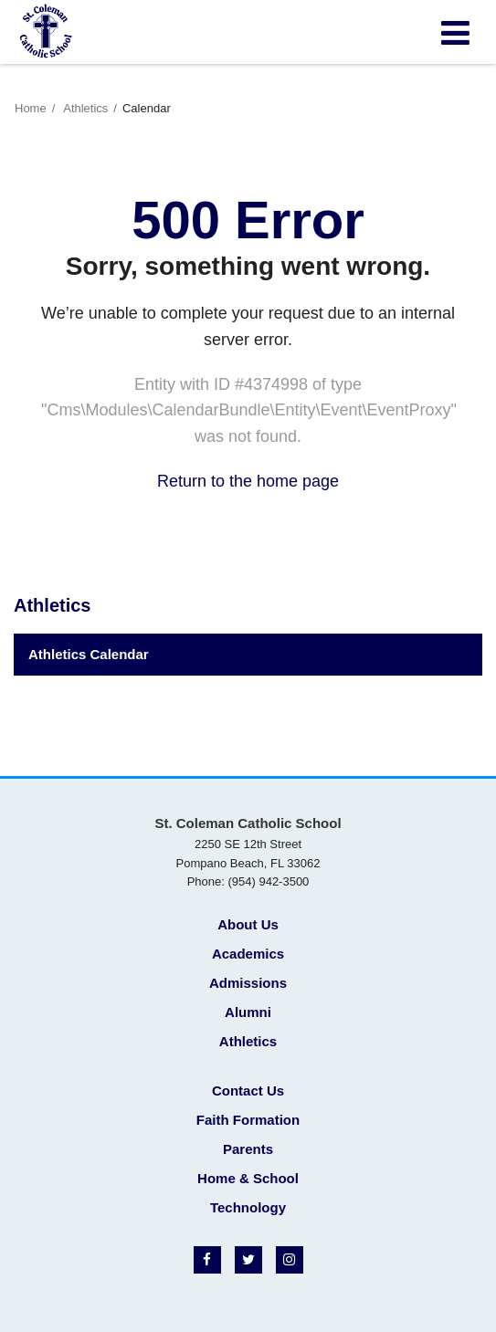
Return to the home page (248, 481)
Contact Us (248, 1090)
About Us (248, 924)
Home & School (248, 1178)
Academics (248, 953)
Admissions (248, 983)
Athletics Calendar (88, 654)
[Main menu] (454, 32)
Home (31, 108)
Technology (248, 1207)
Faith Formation (248, 1119)
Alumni (248, 1012)
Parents (248, 1149)
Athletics (85, 108)
